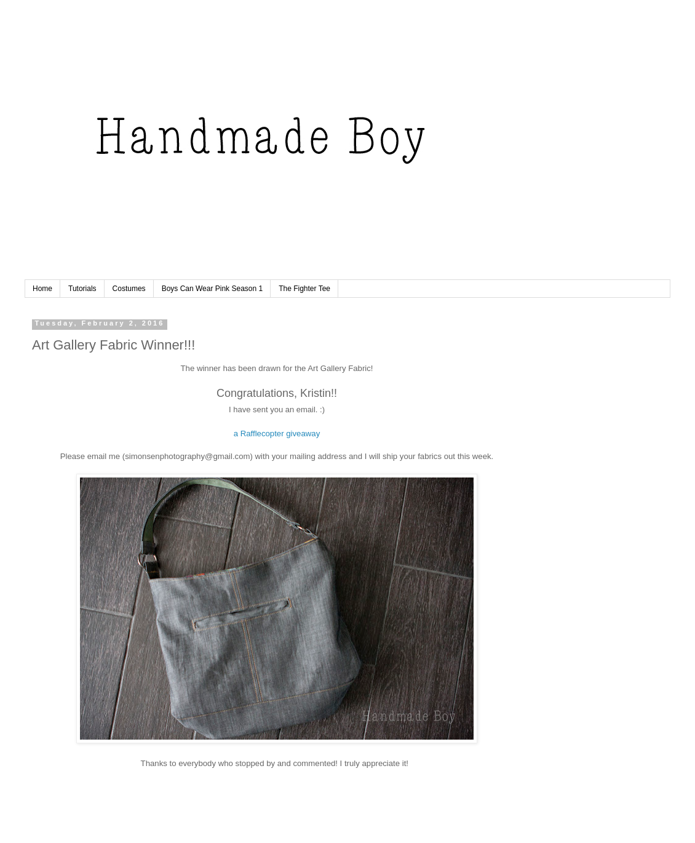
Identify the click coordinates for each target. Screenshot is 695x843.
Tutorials (82, 288)
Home (42, 288)
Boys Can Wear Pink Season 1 (212, 288)
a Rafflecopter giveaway (277, 433)
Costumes (129, 288)
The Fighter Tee (304, 288)
